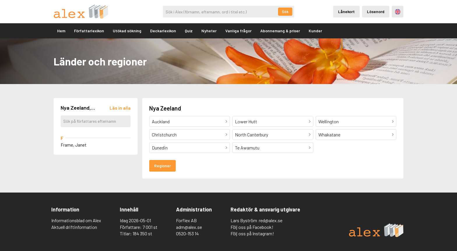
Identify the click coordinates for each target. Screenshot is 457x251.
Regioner (162, 165)
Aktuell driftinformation (74, 227)
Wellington (328, 121)
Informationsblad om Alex (76, 220)
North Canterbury (251, 134)
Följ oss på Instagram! (252, 233)
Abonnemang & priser (280, 30)
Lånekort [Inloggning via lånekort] (346, 11)
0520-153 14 (187, 233)
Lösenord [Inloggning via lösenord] (375, 11)
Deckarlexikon (163, 30)
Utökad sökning (127, 30)
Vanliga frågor (238, 30)
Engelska (397, 12)
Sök (285, 11)
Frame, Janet (74, 144)
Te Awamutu (247, 147)
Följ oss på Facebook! (252, 227)
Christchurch (164, 134)
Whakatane (329, 134)
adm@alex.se (189, 227)
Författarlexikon (89, 30)
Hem (61, 30)
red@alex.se (270, 220)
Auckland (161, 121)
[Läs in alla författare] (120, 108)
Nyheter (209, 30)
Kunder (315, 30)
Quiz (189, 30)
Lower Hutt (246, 121)
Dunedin (160, 147)
